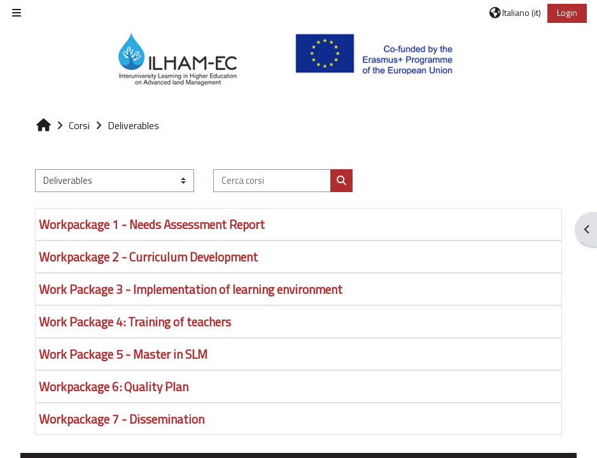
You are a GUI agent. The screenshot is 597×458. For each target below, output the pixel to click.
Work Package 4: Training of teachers (135, 321)
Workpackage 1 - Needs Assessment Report (152, 224)
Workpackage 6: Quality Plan (113, 386)
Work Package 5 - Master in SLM (123, 354)
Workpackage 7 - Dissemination (121, 419)
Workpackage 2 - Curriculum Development (148, 256)
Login (567, 12)
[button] (515, 13)
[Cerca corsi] (272, 180)
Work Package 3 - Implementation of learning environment (190, 289)
